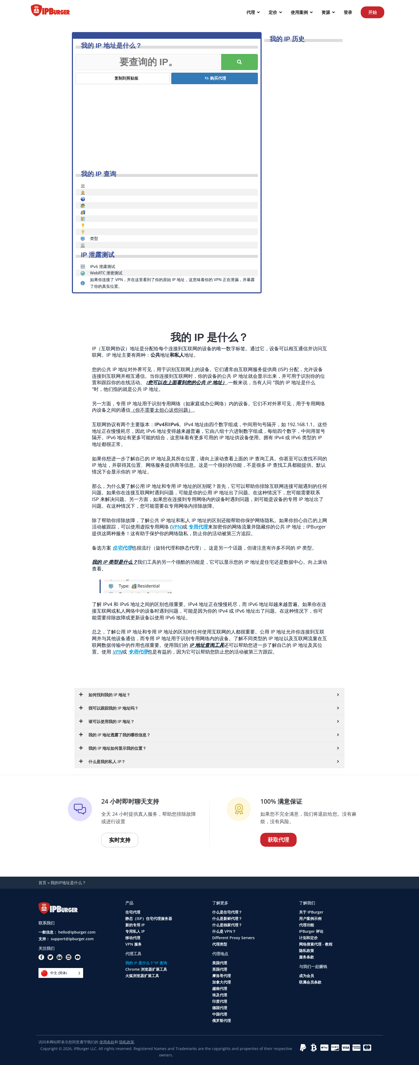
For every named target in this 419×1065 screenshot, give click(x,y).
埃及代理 (219, 995)
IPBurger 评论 (311, 931)
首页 (42, 882)
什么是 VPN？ (224, 931)
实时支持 (119, 840)
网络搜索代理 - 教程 (315, 944)
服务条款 (306, 957)
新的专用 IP (135, 925)
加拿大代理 (221, 982)
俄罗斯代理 (221, 1020)
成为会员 (306, 975)
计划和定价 (308, 937)
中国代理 (219, 1014)
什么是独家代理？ (227, 925)
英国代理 (219, 969)
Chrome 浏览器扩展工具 (146, 969)
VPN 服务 (133, 944)
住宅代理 (132, 912)
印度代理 (219, 1001)
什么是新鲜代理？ (227, 918)
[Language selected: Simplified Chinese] (60, 973)
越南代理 (219, 988)
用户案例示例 (310, 918)
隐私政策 (306, 950)
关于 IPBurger (311, 912)
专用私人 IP (135, 931)
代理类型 (219, 944)
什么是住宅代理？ (227, 912)
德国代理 (219, 1007)
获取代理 (278, 839)
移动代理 (132, 937)
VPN (117, 651)
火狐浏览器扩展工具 (142, 975)
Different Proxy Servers (233, 937)
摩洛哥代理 (221, 975)
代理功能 (306, 925)
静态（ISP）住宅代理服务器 (148, 918)
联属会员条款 (310, 982)
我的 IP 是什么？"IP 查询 (146, 963)
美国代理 (219, 963)
